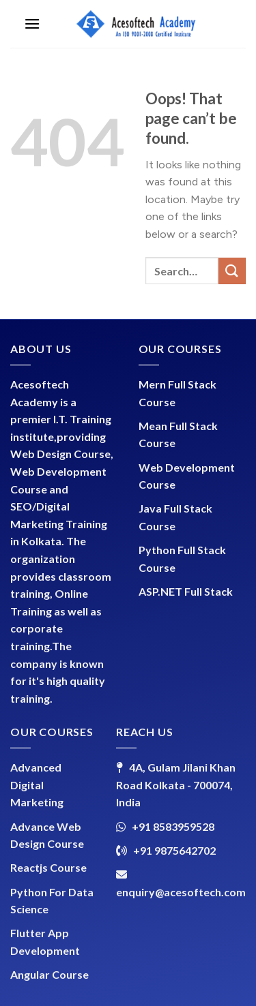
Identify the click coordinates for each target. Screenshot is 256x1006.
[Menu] (32, 23)
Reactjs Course (48, 867)
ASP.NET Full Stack (186, 591)
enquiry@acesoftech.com (181, 891)
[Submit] (232, 271)
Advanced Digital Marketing (36, 784)
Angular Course (49, 974)
